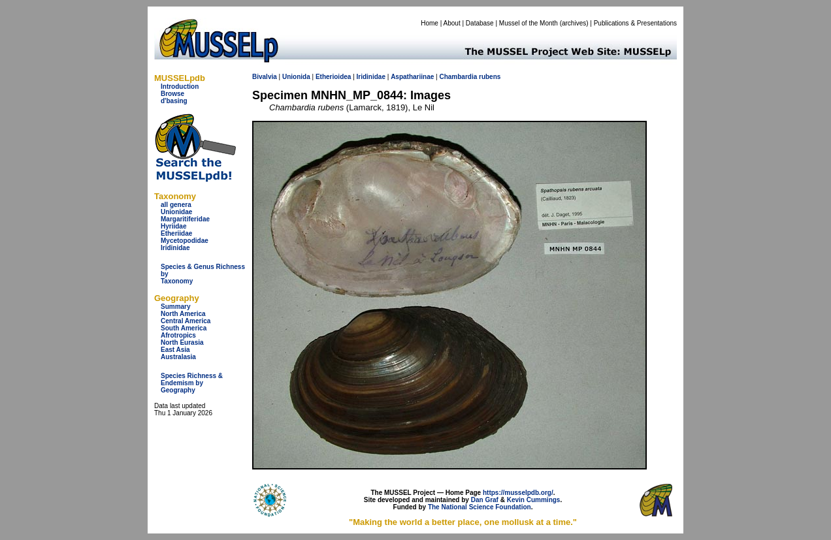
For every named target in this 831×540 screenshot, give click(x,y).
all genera (176, 204)
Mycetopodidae (184, 240)
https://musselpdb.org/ (518, 492)
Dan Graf (484, 499)
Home (429, 23)
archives (574, 23)
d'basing (174, 100)
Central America (185, 321)
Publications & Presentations (635, 23)
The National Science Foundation (479, 507)
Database (480, 23)
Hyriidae (173, 226)
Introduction (180, 86)
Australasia (178, 356)
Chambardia (458, 76)
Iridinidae (175, 247)
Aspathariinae (412, 76)
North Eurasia (182, 342)
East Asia (175, 349)
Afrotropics (178, 335)
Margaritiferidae (185, 219)
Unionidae (176, 211)
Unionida (296, 76)
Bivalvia (264, 76)
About (452, 23)
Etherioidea (333, 76)
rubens (489, 76)
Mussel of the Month (528, 23)
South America (183, 328)
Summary (176, 306)
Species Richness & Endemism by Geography (192, 383)
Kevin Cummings (534, 499)
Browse (172, 93)
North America (183, 313)
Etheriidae (176, 233)
